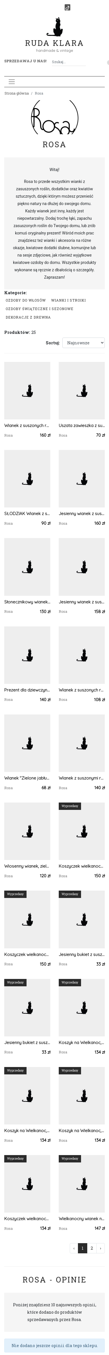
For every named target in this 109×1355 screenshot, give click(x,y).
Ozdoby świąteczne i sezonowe (39, 308)
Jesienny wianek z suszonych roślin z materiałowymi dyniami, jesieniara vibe (82, 513)
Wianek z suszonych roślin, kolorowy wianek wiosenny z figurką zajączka (27, 425)
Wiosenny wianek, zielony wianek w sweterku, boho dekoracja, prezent (27, 866)
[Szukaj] (83, 62)
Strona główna (17, 93)
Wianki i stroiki (68, 300)
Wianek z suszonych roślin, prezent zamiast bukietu (82, 690)
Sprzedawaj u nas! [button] (25, 60)
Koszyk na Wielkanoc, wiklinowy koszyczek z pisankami (82, 1130)
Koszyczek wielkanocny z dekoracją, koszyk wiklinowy (82, 866)
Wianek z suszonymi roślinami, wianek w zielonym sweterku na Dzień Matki (82, 778)
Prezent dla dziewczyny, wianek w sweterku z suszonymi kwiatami (27, 690)
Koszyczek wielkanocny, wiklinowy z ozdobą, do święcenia (27, 1218)
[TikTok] (67, 7)
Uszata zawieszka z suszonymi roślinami (82, 425)
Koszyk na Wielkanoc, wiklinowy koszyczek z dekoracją (27, 1130)
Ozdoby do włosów (26, 300)
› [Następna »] (100, 1248)
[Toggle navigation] (11, 81)
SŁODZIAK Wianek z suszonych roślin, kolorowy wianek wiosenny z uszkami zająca (27, 513)
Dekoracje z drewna (28, 317)
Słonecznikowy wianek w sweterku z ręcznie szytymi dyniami (27, 602)
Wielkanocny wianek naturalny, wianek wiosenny (82, 1218)
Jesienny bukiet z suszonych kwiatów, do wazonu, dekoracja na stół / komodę (82, 954)
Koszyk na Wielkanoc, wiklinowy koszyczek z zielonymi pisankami (82, 1042)
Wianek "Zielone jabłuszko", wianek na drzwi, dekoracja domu (27, 778)
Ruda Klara (54, 38)
